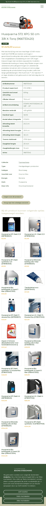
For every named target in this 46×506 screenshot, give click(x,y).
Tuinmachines (24, 162)
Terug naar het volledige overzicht (16, 203)
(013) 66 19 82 (10, 1)
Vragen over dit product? (12, 197)
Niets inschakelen (23, 496)
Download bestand (26, 186)
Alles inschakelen (23, 501)
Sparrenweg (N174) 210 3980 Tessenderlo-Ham (27, 1)
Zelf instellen (23, 492)
